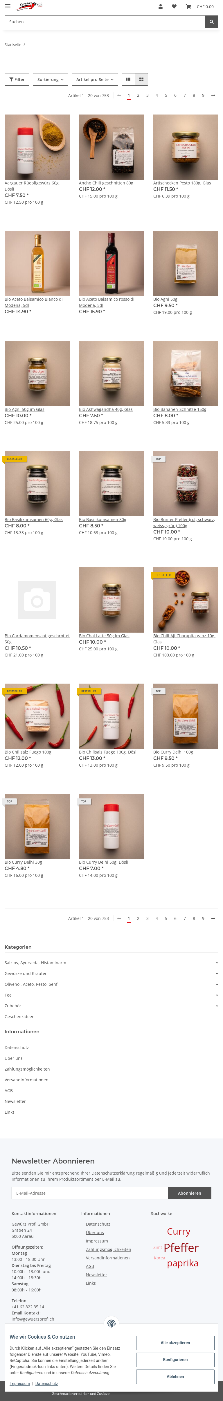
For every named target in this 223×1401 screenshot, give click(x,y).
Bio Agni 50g (165, 299)
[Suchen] (105, 21)
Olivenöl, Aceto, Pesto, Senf (31, 984)
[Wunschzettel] (174, 6)
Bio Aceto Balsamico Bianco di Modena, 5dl (34, 302)
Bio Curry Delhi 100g (173, 752)
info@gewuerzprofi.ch (33, 1319)
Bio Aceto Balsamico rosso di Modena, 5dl (106, 302)
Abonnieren (189, 1193)
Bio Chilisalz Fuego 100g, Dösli (108, 752)
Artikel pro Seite (92, 79)
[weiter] (213, 95)
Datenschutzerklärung (113, 1173)
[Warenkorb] (199, 6)
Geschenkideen (20, 1016)
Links (10, 1112)
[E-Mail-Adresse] (90, 1193)
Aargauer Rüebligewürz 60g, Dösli (32, 186)
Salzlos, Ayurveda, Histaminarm (35, 962)
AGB (9, 1090)
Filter (17, 79)
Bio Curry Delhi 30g (23, 862)
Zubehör (13, 1005)
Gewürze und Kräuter (26, 973)
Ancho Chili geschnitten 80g (106, 183)
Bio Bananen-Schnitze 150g (179, 409)
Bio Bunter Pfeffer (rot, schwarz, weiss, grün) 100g (184, 522)
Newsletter (15, 1101)
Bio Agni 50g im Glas (24, 409)
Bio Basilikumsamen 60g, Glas (34, 519)
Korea (159, 1258)
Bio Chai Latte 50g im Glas (104, 635)
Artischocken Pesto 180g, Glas (182, 183)
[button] (160, 6)
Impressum (97, 1241)
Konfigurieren (170, 1356)
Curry (178, 1231)
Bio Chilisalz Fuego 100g (28, 752)
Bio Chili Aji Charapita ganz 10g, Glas (184, 639)
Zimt (157, 1247)
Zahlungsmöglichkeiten (27, 1069)
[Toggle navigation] (7, 3)
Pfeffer (181, 1247)
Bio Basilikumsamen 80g (102, 519)
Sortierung (48, 79)
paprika (183, 1263)
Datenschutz (17, 1047)
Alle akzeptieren (170, 1339)
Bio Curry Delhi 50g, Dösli (103, 862)
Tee (8, 995)
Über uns (14, 1058)
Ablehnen (170, 1373)
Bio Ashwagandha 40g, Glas (106, 409)
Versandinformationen (26, 1080)
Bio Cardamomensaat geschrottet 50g (37, 639)
